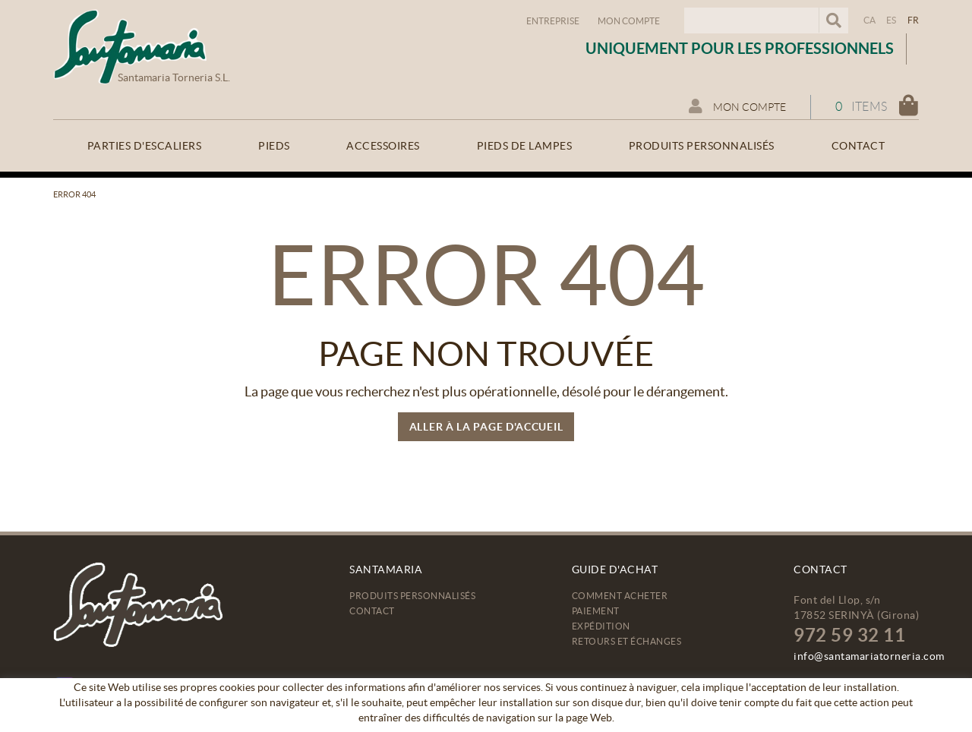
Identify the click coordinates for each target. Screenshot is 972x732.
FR (913, 20)
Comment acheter (620, 596)
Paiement (596, 611)
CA (869, 20)
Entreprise (552, 21)
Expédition (601, 626)
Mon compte (629, 21)
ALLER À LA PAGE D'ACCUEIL (486, 427)
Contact (372, 611)
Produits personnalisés (412, 596)
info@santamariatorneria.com (869, 656)
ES (891, 20)
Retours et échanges (627, 641)
